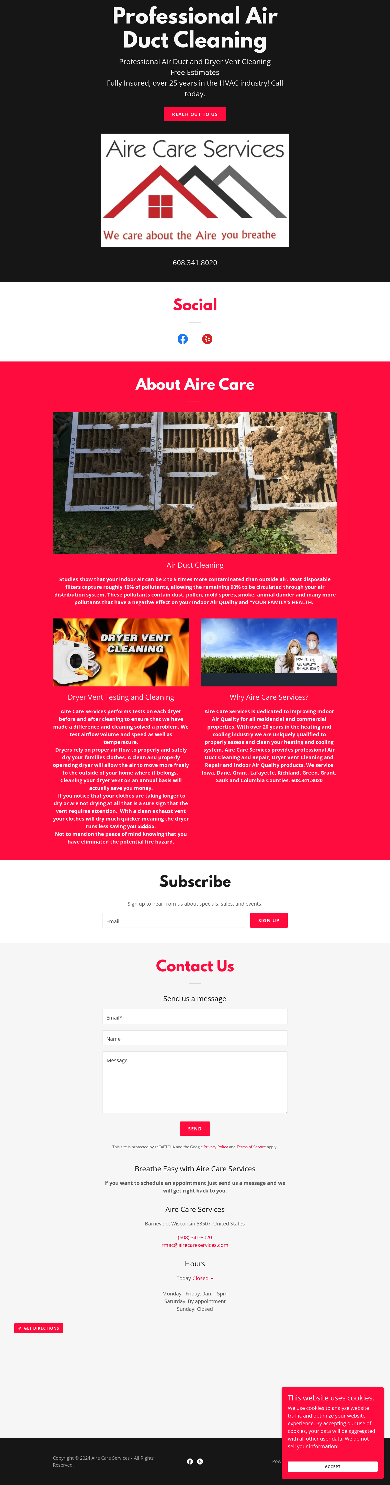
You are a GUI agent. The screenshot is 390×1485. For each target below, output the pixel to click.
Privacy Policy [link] (216, 1146)
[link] (182, 340)
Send (195, 1129)
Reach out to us (195, 114)
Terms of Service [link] (251, 1146)
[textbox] (173, 920)
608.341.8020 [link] (195, 262)
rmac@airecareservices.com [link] (195, 1245)
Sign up (269, 920)
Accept (333, 1466)
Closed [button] (200, 1278)
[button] (211, 1279)
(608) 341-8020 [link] (195, 1237)
